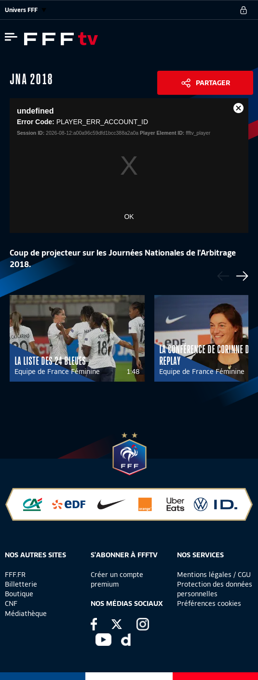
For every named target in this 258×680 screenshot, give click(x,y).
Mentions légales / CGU (214, 574)
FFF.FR (15, 574)
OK (129, 216)
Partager (213, 83)
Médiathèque (26, 613)
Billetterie (21, 584)
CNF (11, 603)
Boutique (19, 594)
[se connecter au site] (243, 10)
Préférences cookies (209, 603)
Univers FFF (25, 9)
